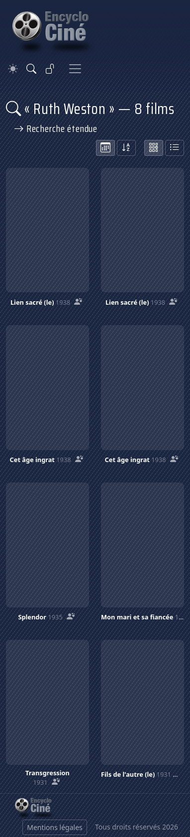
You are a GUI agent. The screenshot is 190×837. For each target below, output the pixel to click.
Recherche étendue (55, 128)
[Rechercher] (31, 69)
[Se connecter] (50, 69)
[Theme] (13, 69)
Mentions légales (55, 827)
